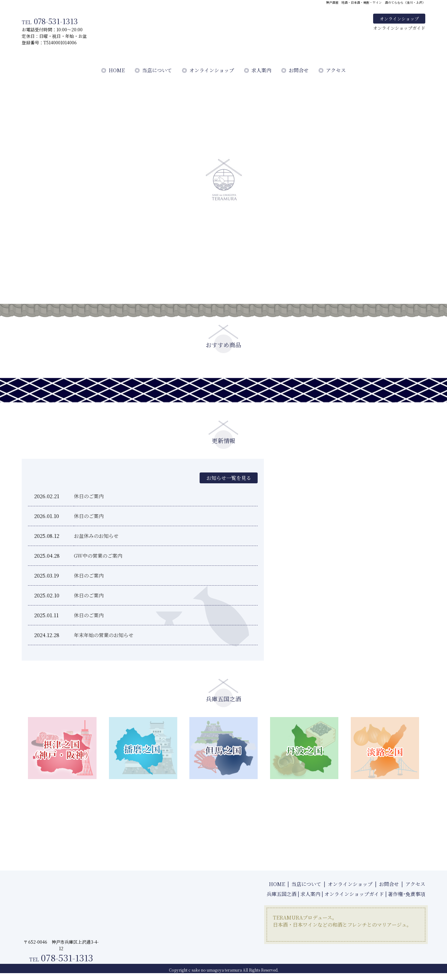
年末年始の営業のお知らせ (103, 635)
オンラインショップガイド (399, 28)
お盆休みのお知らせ (96, 535)
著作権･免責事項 (406, 893)
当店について (153, 70)
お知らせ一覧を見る (227, 477)
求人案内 (257, 70)
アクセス (332, 70)
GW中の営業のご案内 (98, 555)
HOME (113, 70)
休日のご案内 (89, 496)
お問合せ (295, 70)
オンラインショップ (399, 19)
